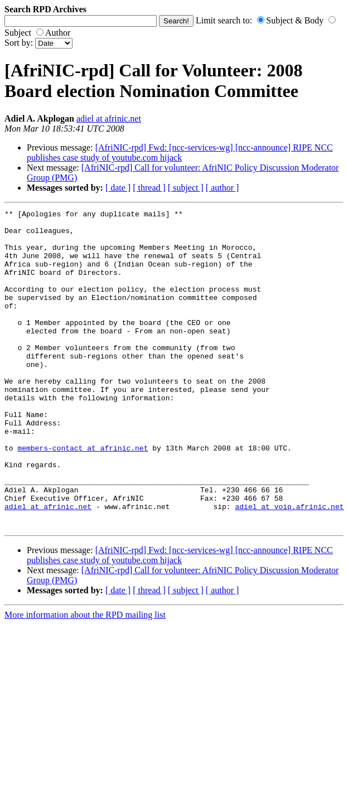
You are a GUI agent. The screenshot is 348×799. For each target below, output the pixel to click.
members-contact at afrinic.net (82, 496)
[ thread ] (149, 187)
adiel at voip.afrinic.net (289, 566)
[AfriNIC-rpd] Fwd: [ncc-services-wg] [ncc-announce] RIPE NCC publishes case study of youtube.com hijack (180, 152)
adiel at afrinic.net (108, 118)
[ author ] (222, 187)
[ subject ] (186, 187)
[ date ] (117, 187)
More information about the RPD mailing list (85, 678)
